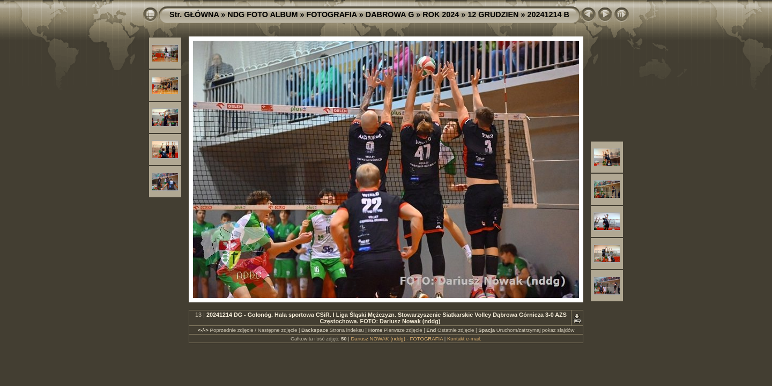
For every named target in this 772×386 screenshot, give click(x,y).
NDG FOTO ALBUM (262, 14)
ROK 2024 (440, 14)
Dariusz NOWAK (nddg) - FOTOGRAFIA (397, 339)
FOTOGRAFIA (331, 14)
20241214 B (548, 14)
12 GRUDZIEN (492, 14)
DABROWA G (390, 14)
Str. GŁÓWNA (194, 14)
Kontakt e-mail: (464, 339)
